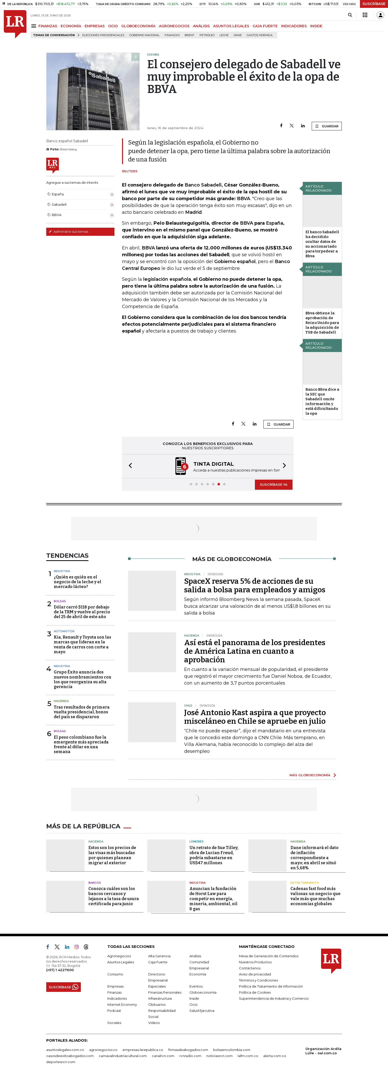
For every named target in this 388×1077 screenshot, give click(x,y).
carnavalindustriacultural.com (123, 1056)
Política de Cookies (255, 992)
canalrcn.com (163, 1056)
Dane (238, 35)
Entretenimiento (304, 882)
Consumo (115, 974)
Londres (196, 841)
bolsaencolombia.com (231, 1050)
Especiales (157, 986)
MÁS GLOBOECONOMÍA (309, 775)
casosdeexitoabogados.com (70, 1056)
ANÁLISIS (201, 26)
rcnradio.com (190, 1056)
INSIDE (316, 26)
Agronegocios (119, 956)
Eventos (196, 986)
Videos (154, 1023)
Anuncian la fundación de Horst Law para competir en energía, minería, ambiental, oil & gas (213, 898)
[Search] (350, 15)
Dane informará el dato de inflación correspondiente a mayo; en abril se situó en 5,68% (314, 857)
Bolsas (60, 601)
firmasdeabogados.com (188, 1050)
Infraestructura (160, 998)
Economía (197, 974)
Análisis (195, 956)
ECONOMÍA (71, 26)
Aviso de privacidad (255, 974)
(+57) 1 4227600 (60, 970)
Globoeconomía (202, 992)
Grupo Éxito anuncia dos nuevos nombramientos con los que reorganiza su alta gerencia (82, 679)
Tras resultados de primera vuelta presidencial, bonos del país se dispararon (82, 712)
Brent (190, 35)
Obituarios (156, 1004)
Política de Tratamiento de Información (271, 986)
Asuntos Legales (120, 962)
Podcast (114, 1011)
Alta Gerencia (159, 956)
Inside (194, 998)
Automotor (64, 631)
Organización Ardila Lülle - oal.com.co (323, 1051)
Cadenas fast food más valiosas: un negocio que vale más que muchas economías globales (315, 896)
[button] (129, 466)
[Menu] (34, 25)
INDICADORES (294, 26)
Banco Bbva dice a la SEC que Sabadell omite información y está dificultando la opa (322, 401)
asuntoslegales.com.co (65, 1050)
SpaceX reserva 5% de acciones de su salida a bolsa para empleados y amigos (254, 585)
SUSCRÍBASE (373, 4)
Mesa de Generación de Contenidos (268, 956)
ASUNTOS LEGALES (231, 26)
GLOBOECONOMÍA (138, 26)
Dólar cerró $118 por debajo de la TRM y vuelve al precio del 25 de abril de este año (82, 612)
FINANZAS (47, 26)
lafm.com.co (248, 1056)
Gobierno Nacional (144, 35)
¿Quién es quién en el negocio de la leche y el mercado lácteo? (77, 582)
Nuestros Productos (255, 962)
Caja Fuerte (157, 962)
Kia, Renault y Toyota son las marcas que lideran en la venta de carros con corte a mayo (82, 644)
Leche (224, 35)
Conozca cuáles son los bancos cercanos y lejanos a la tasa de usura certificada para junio (113, 896)
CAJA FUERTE (265, 26)
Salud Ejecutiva (201, 1011)
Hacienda (61, 701)
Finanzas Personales (164, 992)
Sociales (114, 1023)
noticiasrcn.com (219, 1056)
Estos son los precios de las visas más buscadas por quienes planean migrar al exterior (112, 855)
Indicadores (117, 998)
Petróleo (207, 35)
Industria (62, 571)
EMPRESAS (95, 26)
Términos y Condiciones (258, 980)
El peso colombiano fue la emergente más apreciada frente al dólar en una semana (81, 744)
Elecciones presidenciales (103, 35)
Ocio (193, 1004)
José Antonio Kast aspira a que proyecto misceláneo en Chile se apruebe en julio (255, 717)
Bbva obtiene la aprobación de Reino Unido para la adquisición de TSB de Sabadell (322, 323)
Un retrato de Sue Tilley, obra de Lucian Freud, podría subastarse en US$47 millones (213, 855)
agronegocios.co (103, 1050)
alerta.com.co (274, 1056)
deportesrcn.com (60, 1062)
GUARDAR (326, 126)
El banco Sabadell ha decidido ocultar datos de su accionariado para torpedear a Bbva (322, 244)
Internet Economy (122, 1004)
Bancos (94, 882)
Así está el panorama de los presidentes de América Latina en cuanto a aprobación (254, 651)
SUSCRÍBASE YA (273, 484)
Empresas (115, 986)
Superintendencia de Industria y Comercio (274, 998)
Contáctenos (249, 968)
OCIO (113, 26)
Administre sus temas (68, 231)
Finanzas (172, 35)
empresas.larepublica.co (143, 1050)
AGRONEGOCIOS (174, 26)
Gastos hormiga (260, 35)
